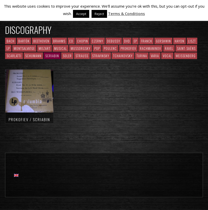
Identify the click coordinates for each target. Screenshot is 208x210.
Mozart (44, 48)
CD (71, 41)
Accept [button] (81, 13)
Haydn (179, 41)
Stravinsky (100, 55)
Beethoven (41, 41)
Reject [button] (99, 13)
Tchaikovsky (123, 55)
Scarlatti (14, 55)
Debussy (113, 41)
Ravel (169, 48)
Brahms (59, 41)
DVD (127, 41)
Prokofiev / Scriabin (29, 119)
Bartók (23, 41)
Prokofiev (128, 48)
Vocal (167, 55)
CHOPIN (82, 41)
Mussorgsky (81, 48)
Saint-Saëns (186, 48)
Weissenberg (186, 55)
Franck (146, 41)
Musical (60, 48)
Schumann (33, 55)
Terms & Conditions (126, 13)
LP (8, 48)
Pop (97, 48)
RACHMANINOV (150, 48)
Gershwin (163, 41)
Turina (142, 55)
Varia (155, 55)
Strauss (82, 55)
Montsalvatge (24, 48)
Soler (67, 55)
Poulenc (110, 48)
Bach (10, 41)
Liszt (192, 41)
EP (135, 41)
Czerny (97, 41)
